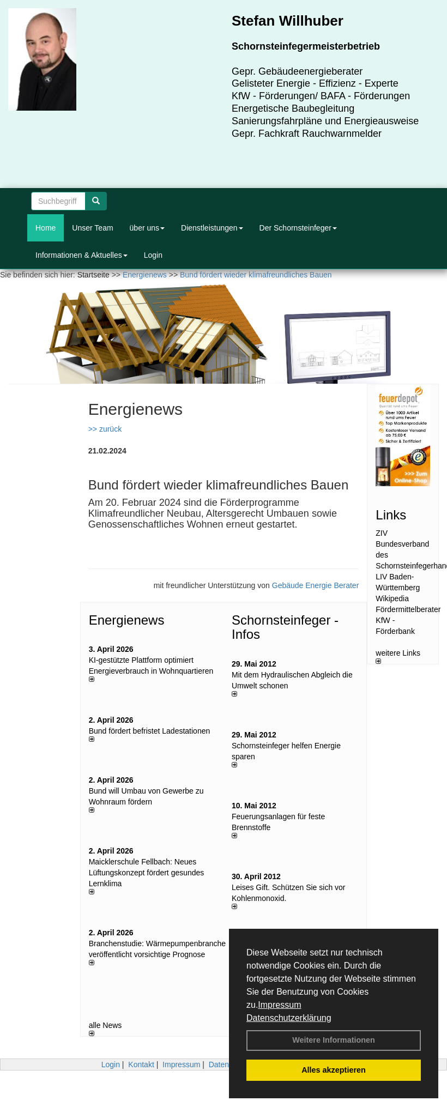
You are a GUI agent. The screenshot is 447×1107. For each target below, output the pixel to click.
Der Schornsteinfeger (298, 227)
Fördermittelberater (408, 609)
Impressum (279, 1004)
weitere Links (398, 656)
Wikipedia (392, 598)
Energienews (127, 620)
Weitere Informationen (333, 1040)
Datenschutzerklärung (288, 1018)
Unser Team (92, 227)
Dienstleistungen (212, 227)
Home (45, 227)
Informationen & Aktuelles (81, 255)
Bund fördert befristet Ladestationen (149, 731)
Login (153, 255)
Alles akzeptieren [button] (333, 1070)
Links (391, 514)
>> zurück (105, 429)
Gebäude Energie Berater (315, 585)
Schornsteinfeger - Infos (285, 627)
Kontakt (141, 1064)
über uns (147, 227)
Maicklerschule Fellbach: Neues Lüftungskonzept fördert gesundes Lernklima (146, 872)
